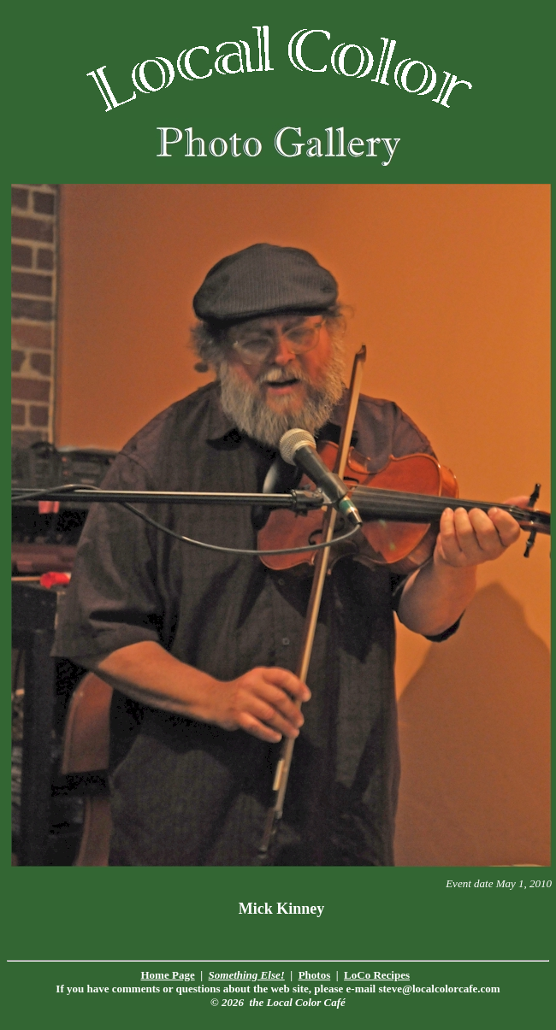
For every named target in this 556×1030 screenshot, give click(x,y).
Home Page (168, 974)
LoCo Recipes (377, 974)
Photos (315, 974)
